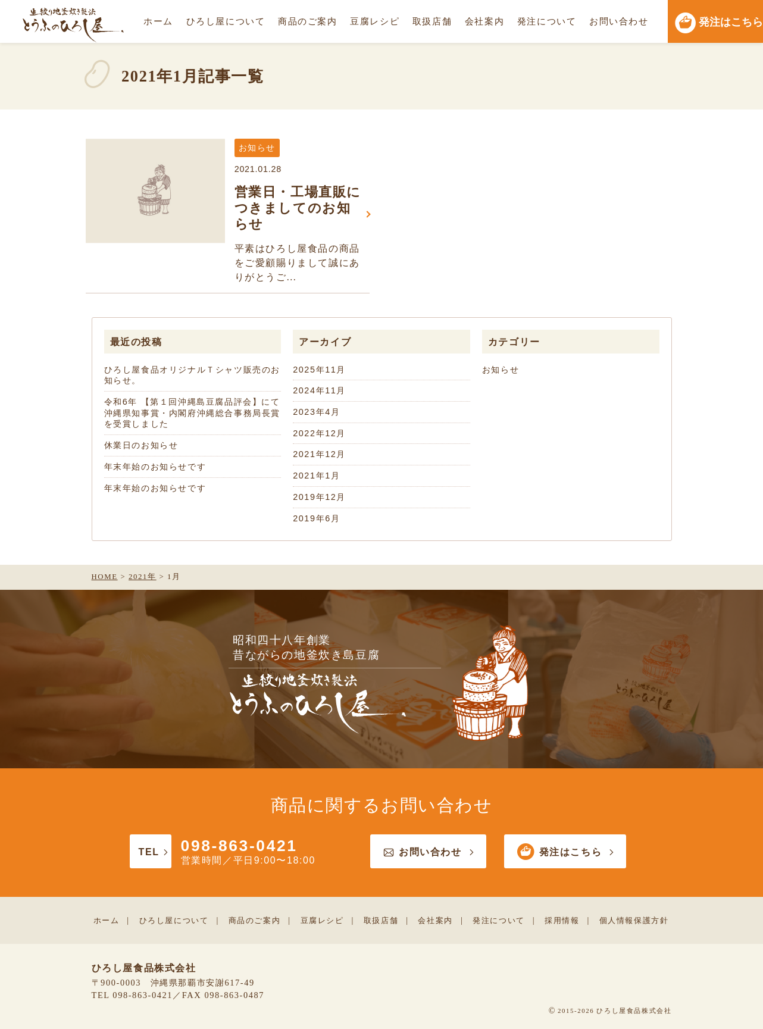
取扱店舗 (432, 21)
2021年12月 (319, 454)
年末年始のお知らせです (155, 466)
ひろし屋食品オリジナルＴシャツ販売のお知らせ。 (192, 375)
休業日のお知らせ (141, 445)
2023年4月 (316, 412)
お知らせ (500, 369)
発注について (547, 21)
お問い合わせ (619, 21)
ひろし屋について (225, 21)
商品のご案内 (307, 21)
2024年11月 (319, 390)
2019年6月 (316, 518)
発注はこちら (565, 852)
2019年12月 (319, 497)
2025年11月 (319, 369)
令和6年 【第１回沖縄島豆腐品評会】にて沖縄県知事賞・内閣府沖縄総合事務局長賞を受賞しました (192, 413)
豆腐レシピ (374, 21)
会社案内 (484, 21)
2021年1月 (316, 475)
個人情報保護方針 (634, 920)
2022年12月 (319, 433)
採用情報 (562, 920)
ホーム (158, 21)
